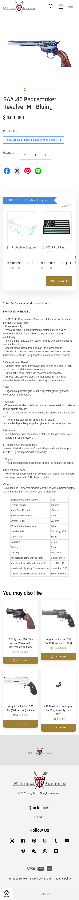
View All (67, 206)
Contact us (39, 817)
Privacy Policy (36, 878)
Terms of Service (17, 878)
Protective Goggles (21, 247)
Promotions (10, 131)
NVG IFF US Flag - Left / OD (54, 249)
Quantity (8, 153)
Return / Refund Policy (58, 878)
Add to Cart (58, 281)
